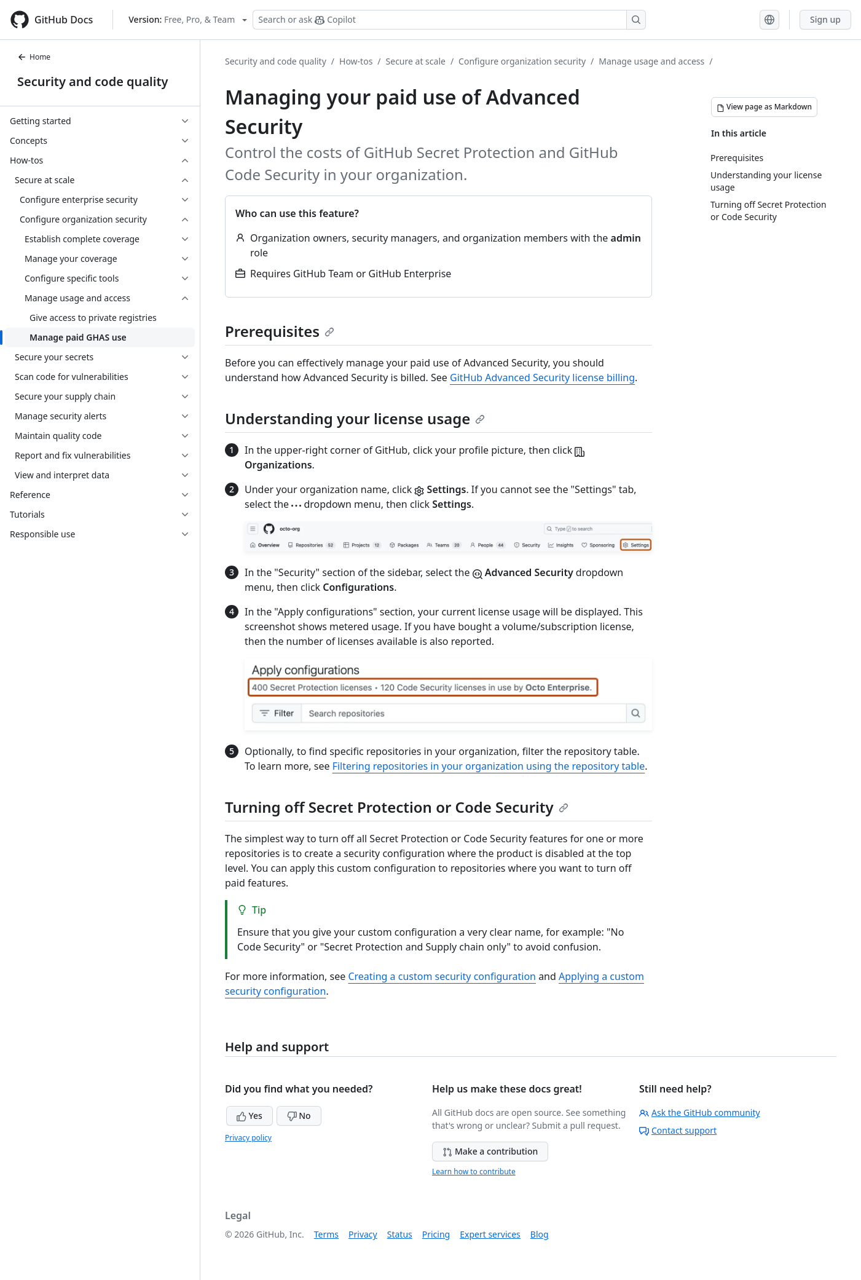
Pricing (436, 1234)
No (299, 1115)
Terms (326, 1234)
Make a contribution (490, 1151)
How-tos (355, 61)
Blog (539, 1234)
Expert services (490, 1234)
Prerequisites (279, 331)
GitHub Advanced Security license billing (542, 377)
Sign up (825, 19)
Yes (249, 1115)
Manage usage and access (651, 61)
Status (399, 1234)
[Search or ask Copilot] (449, 20)
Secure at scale (416, 61)
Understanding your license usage (355, 418)
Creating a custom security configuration (442, 976)
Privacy (362, 1234)
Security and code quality (92, 81)
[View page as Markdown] (764, 107)
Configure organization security (522, 61)
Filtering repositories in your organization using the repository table (488, 766)
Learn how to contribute (474, 1171)
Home (33, 57)
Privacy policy (248, 1137)
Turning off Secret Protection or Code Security (396, 807)
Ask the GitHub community (699, 1112)
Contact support (678, 1130)
